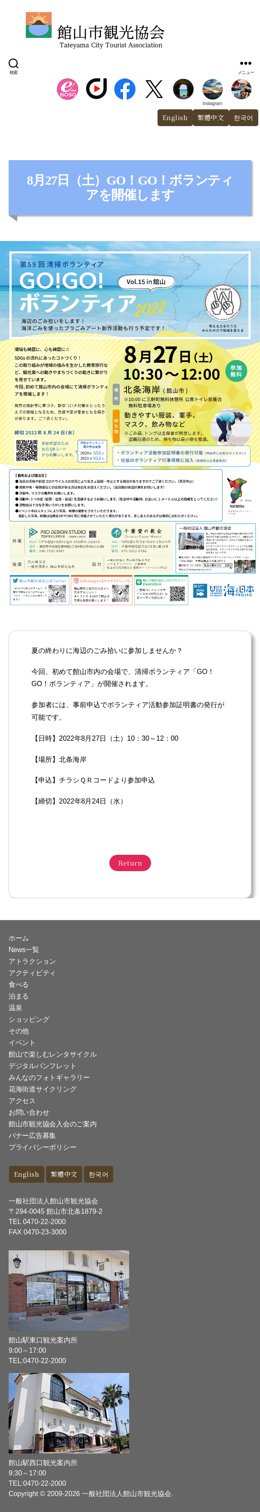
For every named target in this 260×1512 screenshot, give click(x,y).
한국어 (99, 1173)
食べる (19, 984)
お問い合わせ (29, 1112)
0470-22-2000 (44, 1221)
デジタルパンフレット (42, 1066)
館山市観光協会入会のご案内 (53, 1124)
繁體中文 (211, 117)
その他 (19, 1031)
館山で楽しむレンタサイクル (53, 1054)
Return (130, 862)
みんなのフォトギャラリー (49, 1077)
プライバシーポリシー (42, 1147)
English (175, 117)
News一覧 (24, 949)
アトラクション (32, 961)
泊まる (19, 996)
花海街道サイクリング (42, 1089)
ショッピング (29, 1019)
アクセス (22, 1100)
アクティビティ (32, 973)
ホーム (19, 938)
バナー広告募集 (32, 1135)
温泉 (15, 1007)
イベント (22, 1042)
